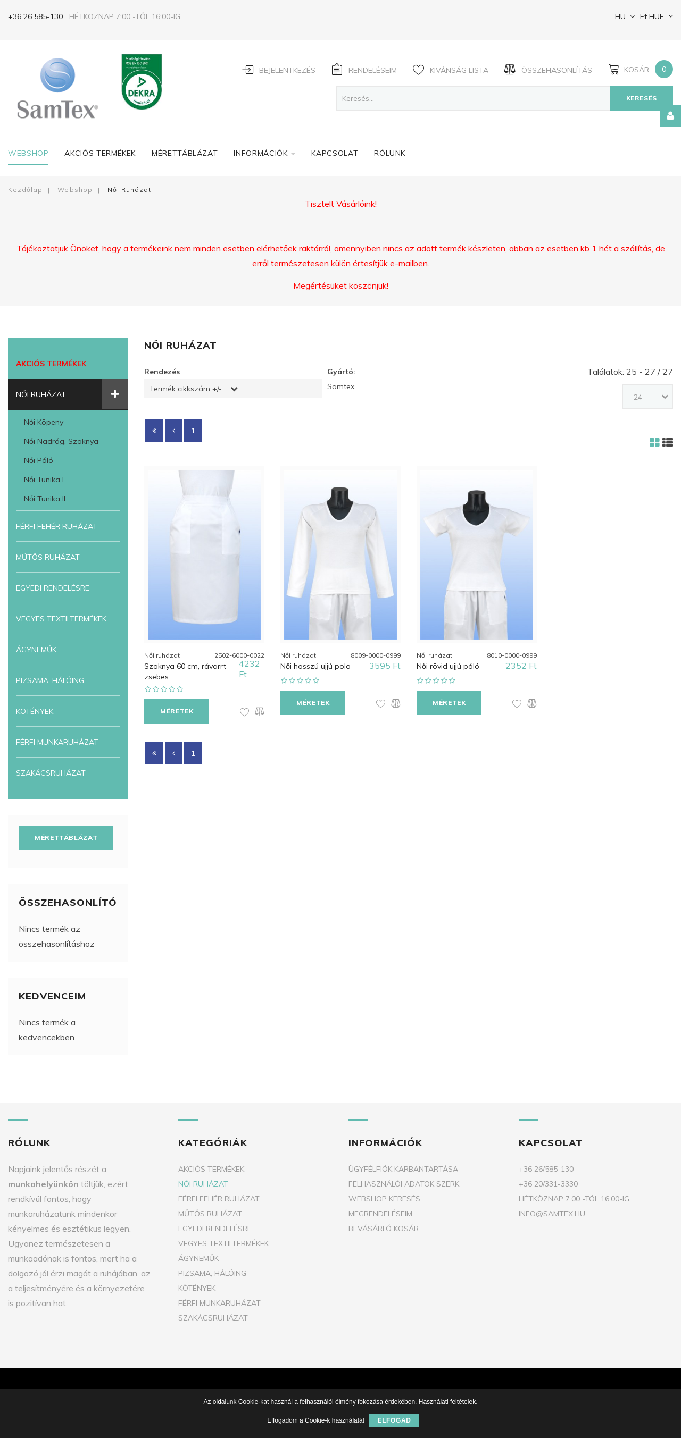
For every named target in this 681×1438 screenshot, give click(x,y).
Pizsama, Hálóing (50, 680)
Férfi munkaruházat (57, 742)
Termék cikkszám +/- (186, 388)
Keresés (641, 98)
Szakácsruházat (51, 773)
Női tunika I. (44, 479)
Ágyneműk (36, 649)
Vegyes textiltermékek (61, 619)
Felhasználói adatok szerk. (404, 1184)
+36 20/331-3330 (548, 1184)
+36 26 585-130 (35, 16)
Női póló (38, 460)
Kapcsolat (334, 153)
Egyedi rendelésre (52, 588)
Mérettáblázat (185, 153)
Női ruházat (41, 394)
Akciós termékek (100, 153)
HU (619, 16)
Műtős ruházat (48, 557)
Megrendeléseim (380, 1213)
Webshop (28, 153)
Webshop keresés (384, 1199)
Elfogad (394, 1420)
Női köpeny (43, 422)
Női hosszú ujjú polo (315, 664)
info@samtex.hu (552, 1213)
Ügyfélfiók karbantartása (403, 1169)
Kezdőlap (25, 190)
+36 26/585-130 (546, 1169)
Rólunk (389, 153)
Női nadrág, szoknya (61, 441)
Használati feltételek (446, 1402)
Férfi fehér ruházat (56, 526)
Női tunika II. (45, 498)
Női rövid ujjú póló (448, 664)
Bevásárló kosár (383, 1228)
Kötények (34, 711)
